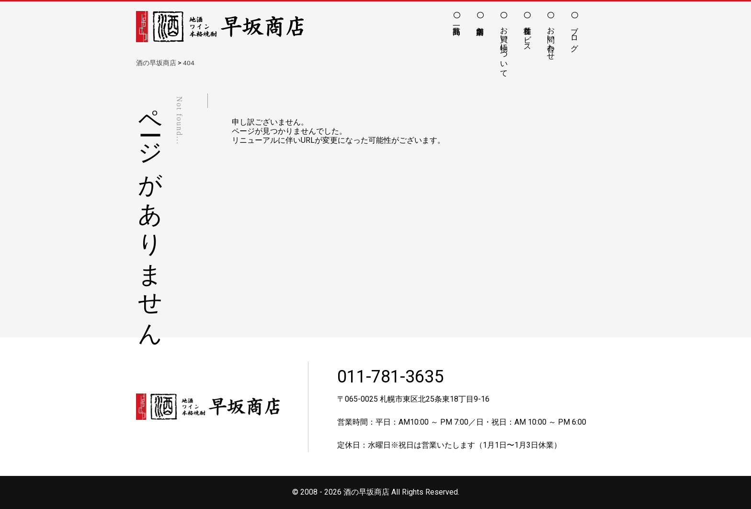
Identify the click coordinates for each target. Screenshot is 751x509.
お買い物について (504, 47)
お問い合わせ (551, 39)
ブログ (574, 34)
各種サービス (527, 34)
